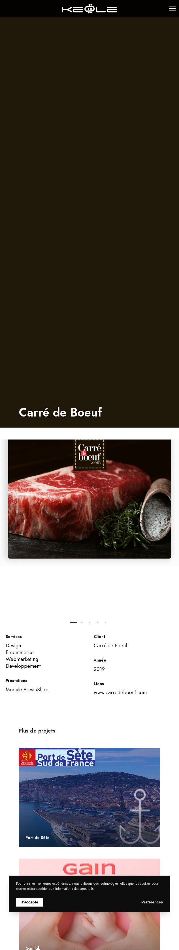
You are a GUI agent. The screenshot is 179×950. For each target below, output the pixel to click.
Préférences (152, 902)
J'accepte (29, 902)
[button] (73, 622)
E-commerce (20, 652)
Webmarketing (22, 659)
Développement (23, 666)
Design (13, 645)
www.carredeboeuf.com (120, 692)
